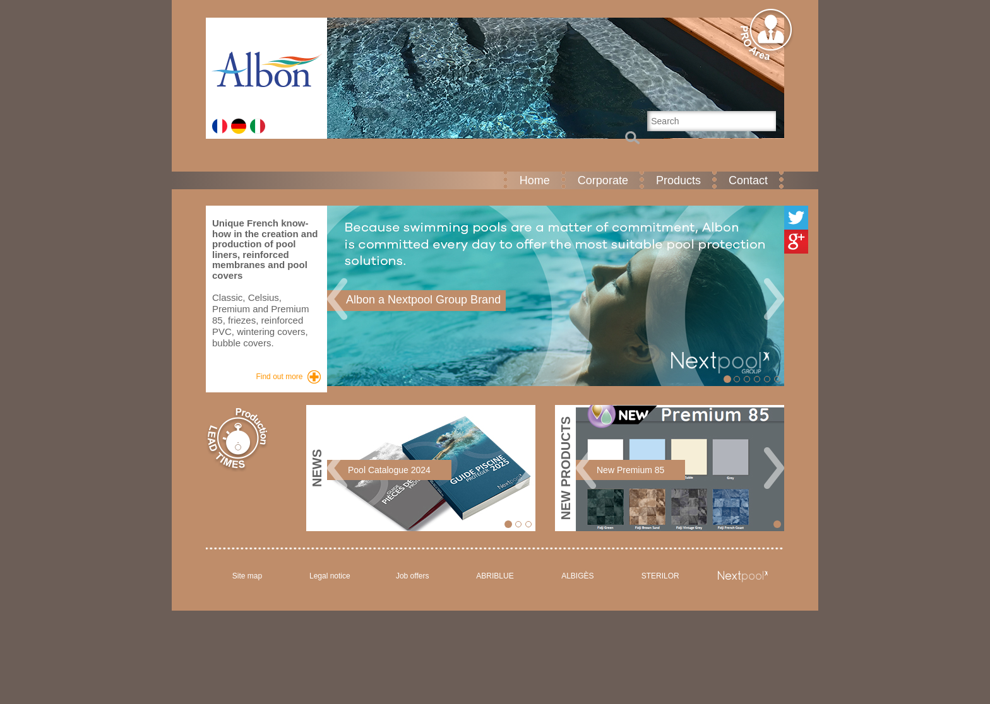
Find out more (279, 376)
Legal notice (329, 576)
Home (535, 180)
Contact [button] (748, 180)
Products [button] (678, 180)
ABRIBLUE (494, 576)
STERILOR (660, 576)
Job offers (412, 576)
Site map (247, 576)
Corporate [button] (603, 180)
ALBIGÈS (577, 576)
